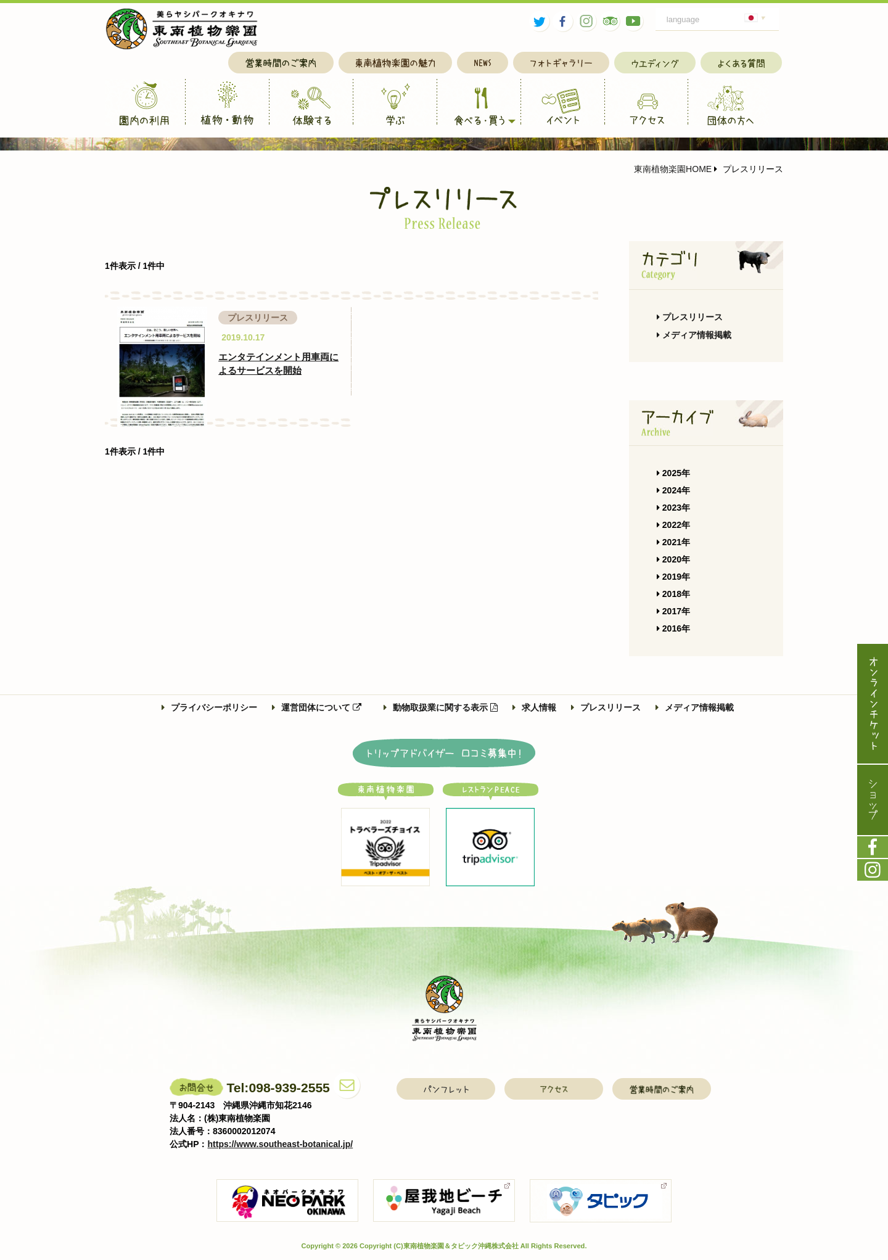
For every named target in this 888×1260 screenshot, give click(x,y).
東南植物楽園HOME (673, 169)
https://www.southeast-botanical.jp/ (280, 1144)
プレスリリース (690, 317)
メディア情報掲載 (694, 335)
